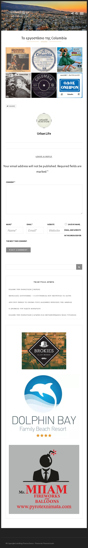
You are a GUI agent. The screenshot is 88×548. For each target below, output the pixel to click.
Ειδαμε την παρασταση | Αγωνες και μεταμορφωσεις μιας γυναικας (42, 315)
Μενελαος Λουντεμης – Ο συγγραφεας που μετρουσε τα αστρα (40, 296)
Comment (10, 182)
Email (29, 225)
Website (50, 225)
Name (9, 225)
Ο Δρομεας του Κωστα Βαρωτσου (25, 309)
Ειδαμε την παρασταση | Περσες (24, 289)
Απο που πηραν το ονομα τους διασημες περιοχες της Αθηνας (40, 302)
